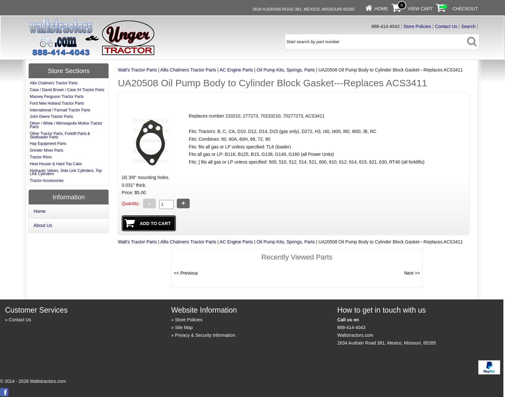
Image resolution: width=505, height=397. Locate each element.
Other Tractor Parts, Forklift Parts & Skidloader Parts (60, 135)
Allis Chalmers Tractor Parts (188, 69)
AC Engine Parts (236, 69)
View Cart (420, 8)
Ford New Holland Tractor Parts (57, 103)
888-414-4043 (351, 327)
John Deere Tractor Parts (51, 116)
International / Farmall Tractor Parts (60, 110)
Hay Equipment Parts (48, 143)
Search (468, 26)
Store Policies (417, 26)
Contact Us (446, 26)
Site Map (184, 327)
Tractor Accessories (46, 180)
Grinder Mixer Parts (46, 150)
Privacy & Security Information (205, 335)
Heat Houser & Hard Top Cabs (56, 164)
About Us (42, 225)
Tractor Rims (41, 157)
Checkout (465, 8)
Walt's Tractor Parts (137, 69)
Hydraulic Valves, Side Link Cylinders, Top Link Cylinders (66, 172)
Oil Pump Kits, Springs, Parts (286, 69)
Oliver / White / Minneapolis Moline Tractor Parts (66, 125)
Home (381, 8)
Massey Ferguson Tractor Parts (56, 96)
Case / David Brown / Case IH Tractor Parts (67, 90)
